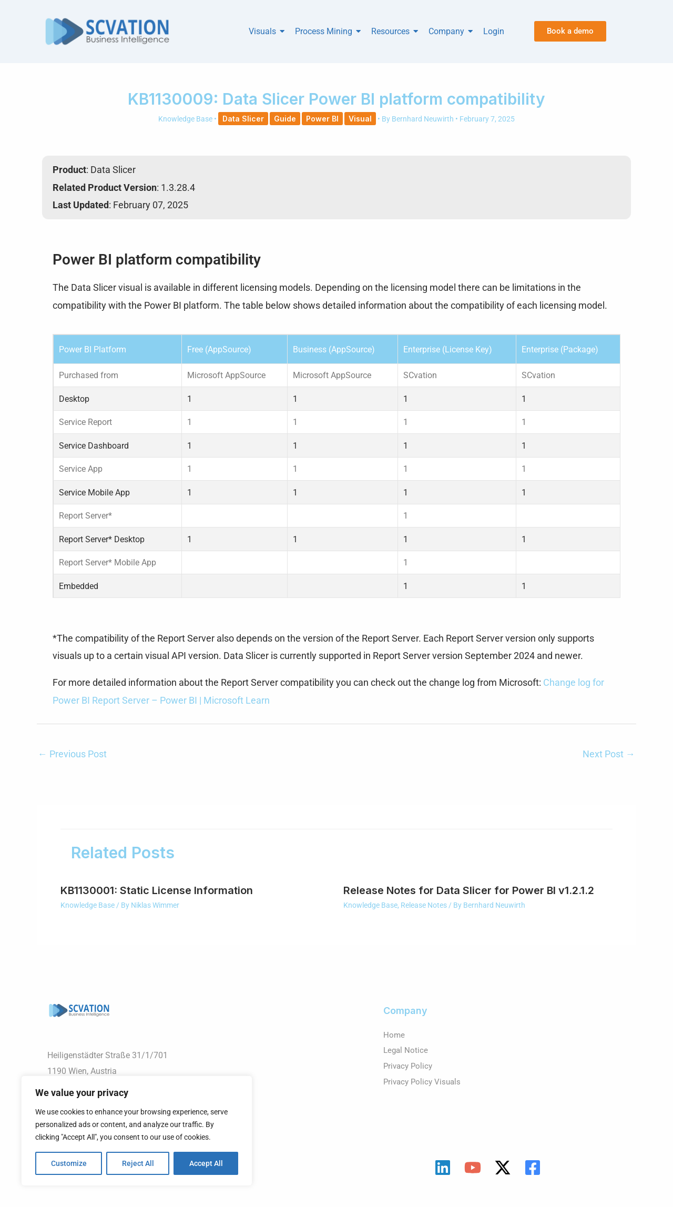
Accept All (206, 1163)
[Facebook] (532, 1176)
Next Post (609, 762)
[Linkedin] (442, 1176)
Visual (360, 118)
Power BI (322, 118)
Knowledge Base (185, 119)
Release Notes (424, 913)
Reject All (138, 1163)
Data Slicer (243, 118)
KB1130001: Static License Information (156, 898)
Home (394, 1043)
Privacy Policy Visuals (424, 1090)
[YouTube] (472, 1176)
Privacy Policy (409, 1074)
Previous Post (72, 762)
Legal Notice (406, 1058)
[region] (136, 1131)
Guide (285, 118)
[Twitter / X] (502, 1176)
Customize (69, 1163)
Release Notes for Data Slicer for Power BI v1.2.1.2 (469, 898)
